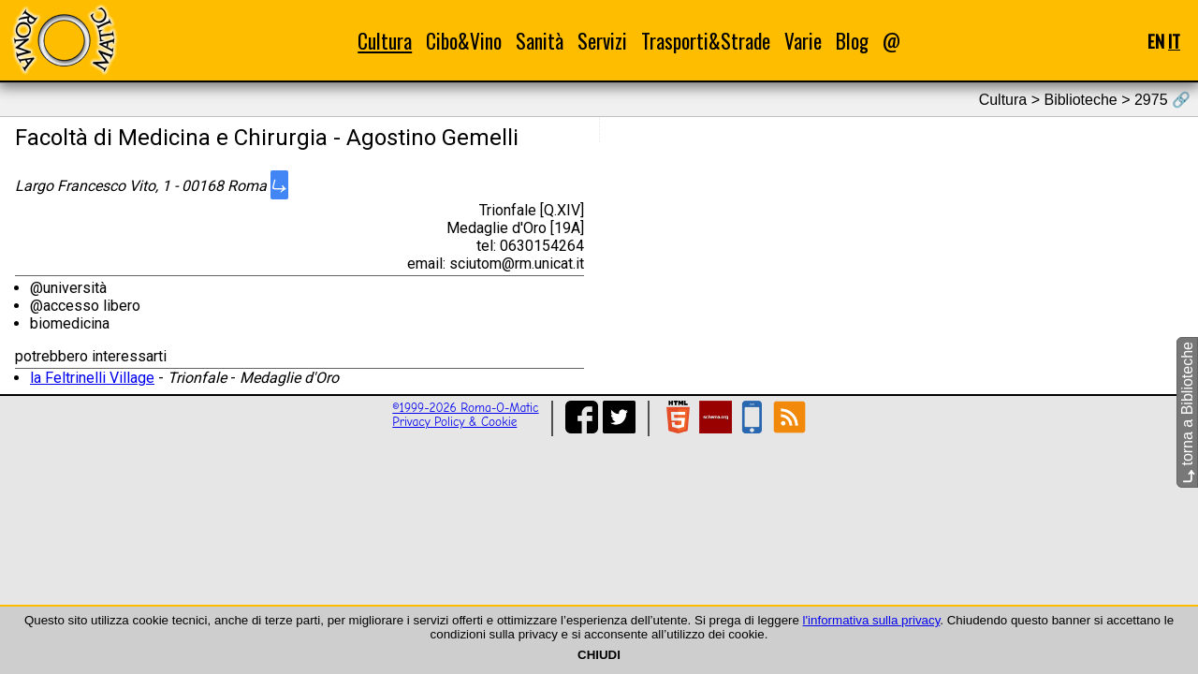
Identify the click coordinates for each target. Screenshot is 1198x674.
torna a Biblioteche (1187, 412)
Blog (852, 40)
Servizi (602, 40)
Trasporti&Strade (705, 40)
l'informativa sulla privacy (872, 620)
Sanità (539, 40)
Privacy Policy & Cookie (454, 422)
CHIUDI (599, 655)
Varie (803, 40)
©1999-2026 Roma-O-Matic (465, 408)
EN (1155, 40)
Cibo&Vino (464, 40)
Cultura (385, 40)
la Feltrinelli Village (92, 378)
